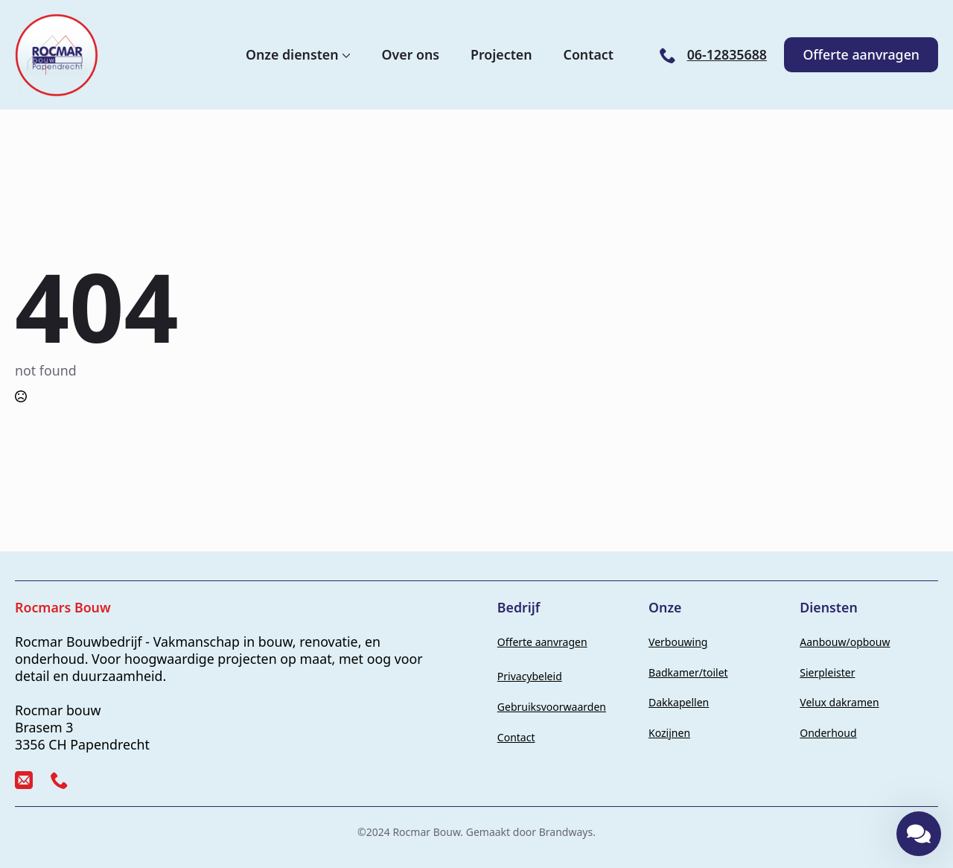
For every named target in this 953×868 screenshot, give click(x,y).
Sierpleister (827, 672)
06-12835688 (727, 54)
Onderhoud (828, 733)
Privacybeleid (529, 676)
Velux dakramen (839, 702)
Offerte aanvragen (542, 642)
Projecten (501, 55)
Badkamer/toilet (688, 672)
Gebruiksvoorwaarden (551, 707)
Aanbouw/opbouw (845, 642)
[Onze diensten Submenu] (345, 55)
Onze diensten (292, 55)
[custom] (24, 780)
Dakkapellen (678, 702)
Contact (588, 55)
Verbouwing (677, 642)
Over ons (411, 55)
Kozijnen (669, 733)
